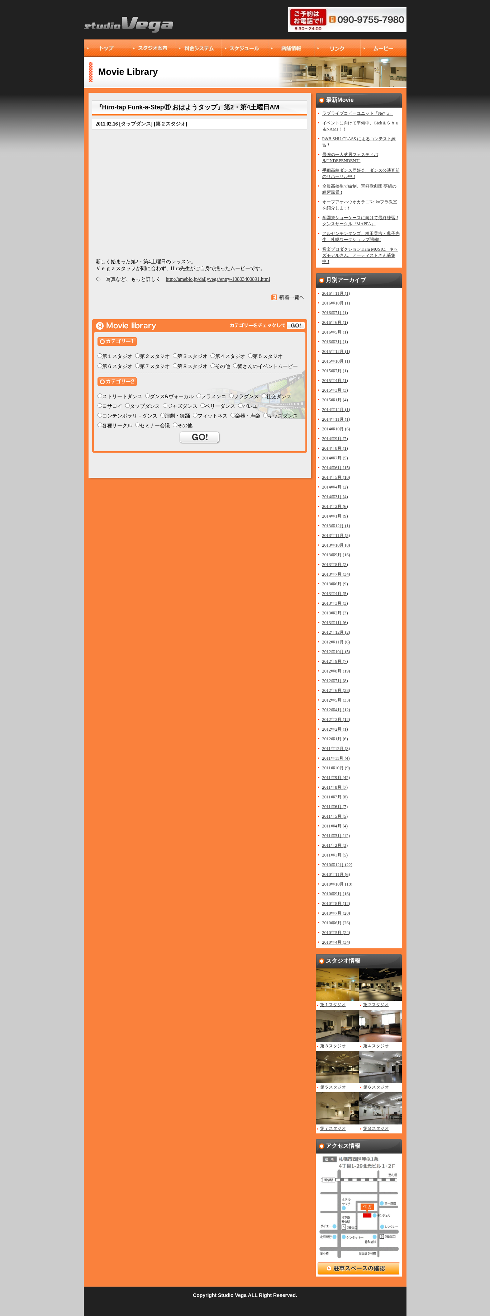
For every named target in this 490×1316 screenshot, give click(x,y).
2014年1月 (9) (335, 516)
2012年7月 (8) (335, 680)
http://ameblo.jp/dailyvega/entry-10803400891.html (218, 279)
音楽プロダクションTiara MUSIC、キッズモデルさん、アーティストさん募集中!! (360, 255)
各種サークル (117, 425)
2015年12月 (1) (336, 351)
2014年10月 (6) (336, 428)
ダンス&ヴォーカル (172, 396)
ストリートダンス (122, 396)
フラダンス (246, 396)
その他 (222, 366)
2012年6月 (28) (336, 690)
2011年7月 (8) (335, 796)
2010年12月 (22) (337, 864)
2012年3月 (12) (336, 719)
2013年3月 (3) (335, 603)
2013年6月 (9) (335, 583)
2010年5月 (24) (336, 932)
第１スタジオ (117, 356)
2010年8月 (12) (336, 903)
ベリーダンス (220, 406)
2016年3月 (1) (335, 341)
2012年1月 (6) (335, 738)
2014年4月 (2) (335, 487)
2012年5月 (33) (336, 700)
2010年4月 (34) (336, 942)
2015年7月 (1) (335, 370)
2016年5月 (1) (335, 332)
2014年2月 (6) (335, 506)
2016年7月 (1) (335, 312)
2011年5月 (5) (335, 816)
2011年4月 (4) (335, 826)
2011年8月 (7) (335, 787)
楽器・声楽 (247, 416)
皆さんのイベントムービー (268, 366)
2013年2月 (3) (335, 612)
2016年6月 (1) (335, 322)
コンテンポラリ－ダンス (129, 416)
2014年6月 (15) (336, 467)
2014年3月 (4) (335, 496)
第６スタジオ (117, 366)
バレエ (250, 406)
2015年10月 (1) (336, 361)
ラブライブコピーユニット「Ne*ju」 (357, 113)
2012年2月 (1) (335, 729)
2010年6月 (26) (336, 922)
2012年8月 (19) (336, 671)
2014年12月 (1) (336, 409)
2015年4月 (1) (335, 380)
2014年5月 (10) (336, 477)
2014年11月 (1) (336, 419)
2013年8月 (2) (335, 564)
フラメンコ (213, 396)
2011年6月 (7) (335, 806)
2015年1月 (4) (335, 399)
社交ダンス (278, 396)
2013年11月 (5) (336, 535)
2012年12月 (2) (336, 632)
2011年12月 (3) (336, 748)
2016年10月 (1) (336, 303)
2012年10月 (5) (336, 651)
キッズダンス (283, 416)
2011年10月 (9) (336, 767)
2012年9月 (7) (335, 661)
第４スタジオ (230, 356)
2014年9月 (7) (335, 438)
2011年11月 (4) (336, 758)
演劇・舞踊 (177, 416)
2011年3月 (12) (336, 835)
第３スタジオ (192, 356)
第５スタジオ (268, 356)
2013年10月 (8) (336, 545)
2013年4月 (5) (335, 593)
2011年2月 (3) (335, 845)
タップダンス (136, 124)
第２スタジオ (171, 124)
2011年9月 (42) (336, 777)
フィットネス (213, 416)
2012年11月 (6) (336, 642)
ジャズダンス (182, 406)
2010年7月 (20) (336, 913)
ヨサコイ (112, 406)
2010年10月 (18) (337, 884)
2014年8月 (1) (335, 448)
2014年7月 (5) (335, 458)
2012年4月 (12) (336, 709)
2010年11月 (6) (336, 874)
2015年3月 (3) (335, 390)
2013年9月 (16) (336, 554)
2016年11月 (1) (336, 293)
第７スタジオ (155, 366)
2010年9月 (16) (336, 893)
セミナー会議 (155, 425)
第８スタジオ (192, 366)
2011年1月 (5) (335, 855)
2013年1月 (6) (335, 622)
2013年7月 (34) (336, 574)
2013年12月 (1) (336, 525)
